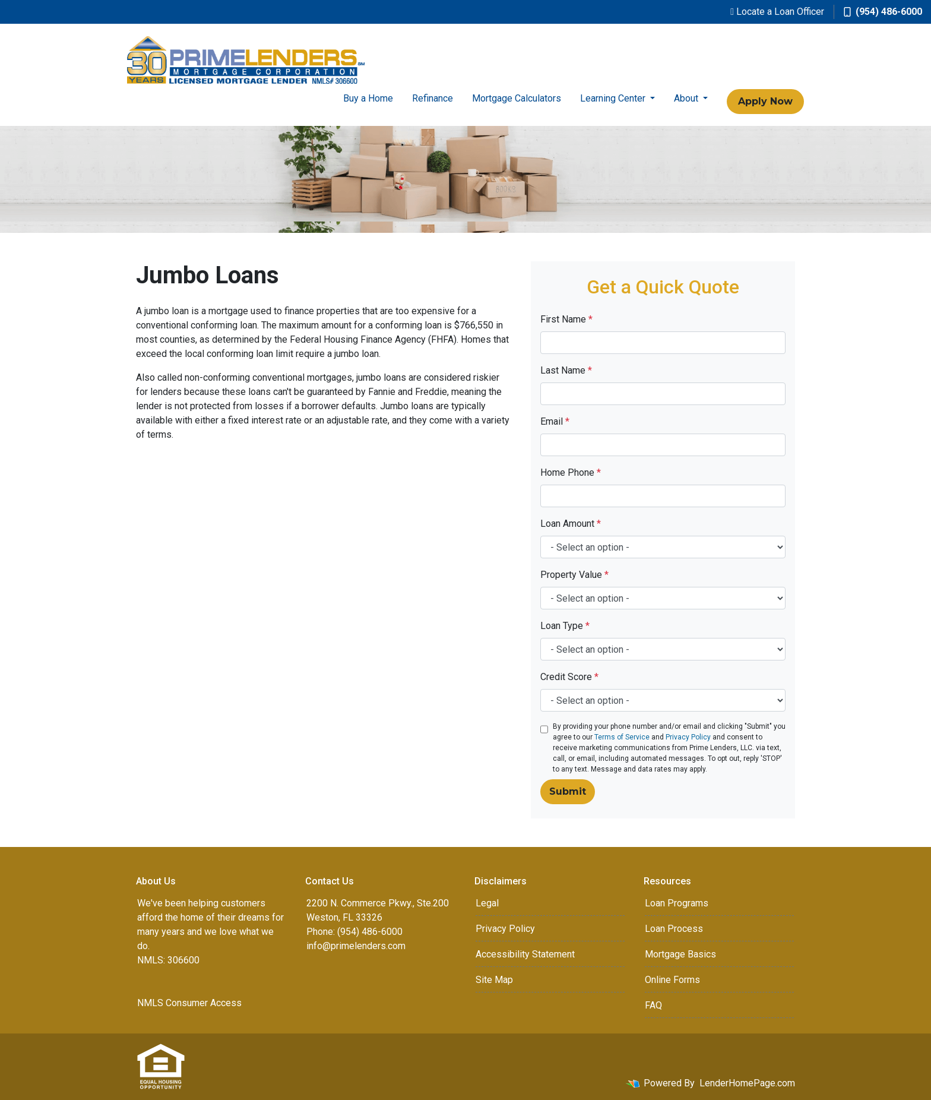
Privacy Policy (688, 737)
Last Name (566, 370)
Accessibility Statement (525, 954)
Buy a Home (368, 98)
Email (554, 421)
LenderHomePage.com (747, 1083)
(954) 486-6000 (883, 11)
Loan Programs (676, 903)
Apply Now (765, 101)
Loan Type (565, 625)
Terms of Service (622, 737)
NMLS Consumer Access (189, 1003)
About (687, 98)
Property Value (574, 574)
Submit (567, 791)
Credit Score (569, 676)
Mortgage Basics (680, 954)
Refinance (432, 98)
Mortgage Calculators (516, 98)
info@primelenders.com (356, 946)
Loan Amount (570, 523)
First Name (566, 319)
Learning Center (614, 98)
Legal (487, 903)
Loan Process (674, 928)
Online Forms (672, 979)
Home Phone (570, 472)
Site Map (494, 979)
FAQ (653, 1005)
